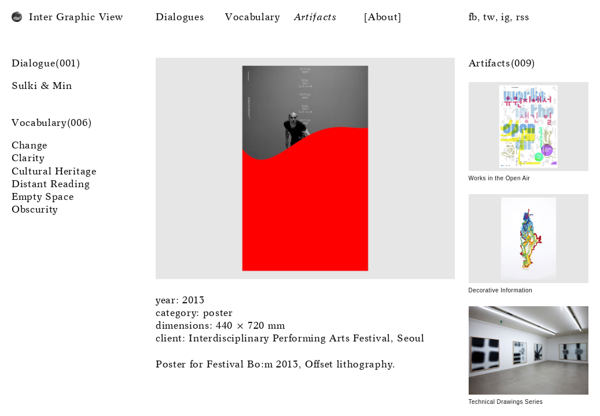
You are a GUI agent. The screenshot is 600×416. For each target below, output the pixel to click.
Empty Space (42, 197)
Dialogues (180, 18)
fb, (475, 18)
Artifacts (316, 18)
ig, (507, 18)
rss (522, 18)
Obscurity (35, 210)
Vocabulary (252, 18)
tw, (490, 18)
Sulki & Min (42, 86)
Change (29, 146)
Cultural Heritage (54, 172)
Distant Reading (51, 185)
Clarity (28, 159)
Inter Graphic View (76, 18)
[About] (382, 18)
